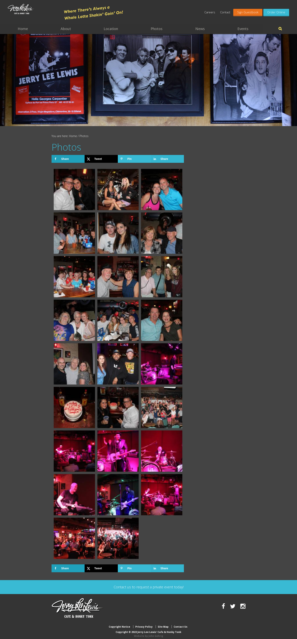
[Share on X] (101, 159)
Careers (209, 12)
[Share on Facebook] (68, 159)
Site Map (163, 623)
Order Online (276, 12)
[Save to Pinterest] (134, 159)
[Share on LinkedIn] (167, 159)
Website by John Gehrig (148, 632)
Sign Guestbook (247, 12)
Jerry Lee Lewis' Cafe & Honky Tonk (34, 14)
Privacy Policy (144, 623)
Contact (225, 12)
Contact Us (180, 623)
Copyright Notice (119, 623)
